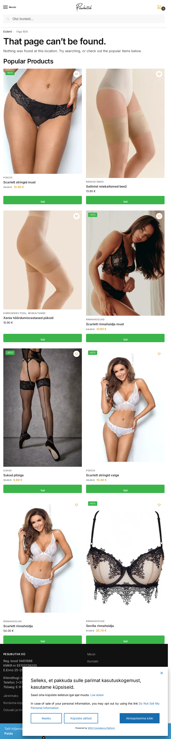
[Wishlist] (76, 75)
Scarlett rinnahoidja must (105, 324)
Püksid (7, 177)
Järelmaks (10, 696)
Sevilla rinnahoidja (100, 626)
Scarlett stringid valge (102, 475)
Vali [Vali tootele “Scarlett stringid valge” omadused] (125, 489)
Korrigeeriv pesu (14, 313)
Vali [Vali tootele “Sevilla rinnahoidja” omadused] (125, 639)
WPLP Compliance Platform (101, 728)
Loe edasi (96, 695)
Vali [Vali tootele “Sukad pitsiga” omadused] (42, 489)
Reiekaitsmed (95, 181)
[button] (160, 7)
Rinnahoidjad (95, 319)
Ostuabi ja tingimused (19, 710)
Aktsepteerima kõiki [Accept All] (139, 718)
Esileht (7, 31)
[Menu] (9, 7)
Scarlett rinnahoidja (18, 626)
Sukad (7, 470)
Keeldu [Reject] (46, 718)
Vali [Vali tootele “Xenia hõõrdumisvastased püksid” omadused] (42, 338)
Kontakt (92, 661)
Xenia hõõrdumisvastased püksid (28, 318)
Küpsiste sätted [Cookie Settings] (81, 718)
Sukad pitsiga (13, 475)
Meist (91, 654)
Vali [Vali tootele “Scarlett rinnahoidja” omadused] (42, 639)
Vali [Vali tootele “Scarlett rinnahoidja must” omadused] (125, 338)
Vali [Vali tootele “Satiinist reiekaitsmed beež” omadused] (125, 200)
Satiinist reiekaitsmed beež (106, 186)
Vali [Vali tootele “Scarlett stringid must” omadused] (42, 200)
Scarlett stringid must (19, 182)
